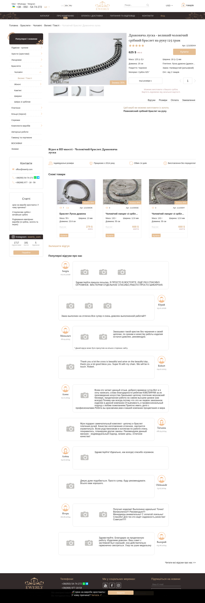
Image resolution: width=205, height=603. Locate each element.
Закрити (121, 592)
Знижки (15, 149)
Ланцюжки (16, 60)
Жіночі (17, 84)
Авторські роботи (19, 132)
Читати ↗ (96, 595)
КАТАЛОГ (45, 15)
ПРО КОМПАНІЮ (65, 15)
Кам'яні (17, 90)
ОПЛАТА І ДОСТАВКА (92, 15)
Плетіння (15, 108)
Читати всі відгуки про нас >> (180, 562)
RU (70, 6)
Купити (64, 235)
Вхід (163, 15)
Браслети (25, 25)
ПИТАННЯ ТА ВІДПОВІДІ (122, 15)
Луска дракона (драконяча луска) (187, 63)
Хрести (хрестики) (20, 54)
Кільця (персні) (18, 114)
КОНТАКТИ (147, 15)
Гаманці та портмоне (21, 137)
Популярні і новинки (26, 39)
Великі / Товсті (51, 25)
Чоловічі (37, 25)
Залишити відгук (59, 246)
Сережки (15, 120)
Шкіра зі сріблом (22, 102)
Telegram (31, 4)
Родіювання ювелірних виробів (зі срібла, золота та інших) (25, 222)
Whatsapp (22, 4)
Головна (13, 25)
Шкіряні (18, 96)
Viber (14, 4)
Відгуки (151, 100)
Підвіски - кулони (19, 47)
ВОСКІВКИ (16, 143)
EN (66, 6)
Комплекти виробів (20, 126)
